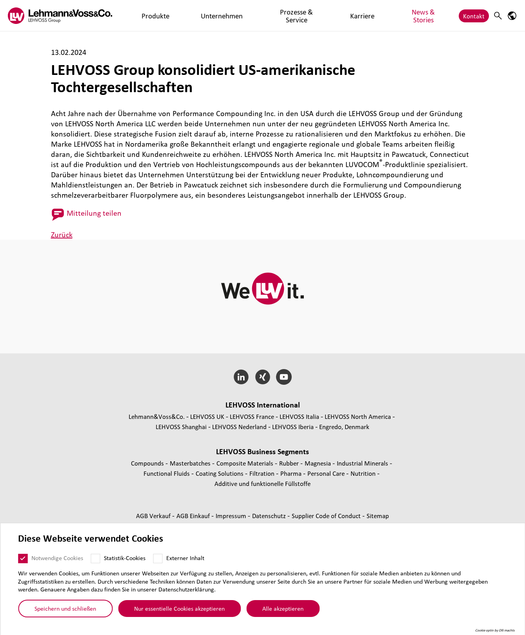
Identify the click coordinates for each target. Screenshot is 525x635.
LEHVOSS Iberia (293, 426)
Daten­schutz (269, 515)
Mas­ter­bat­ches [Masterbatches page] (191, 463)
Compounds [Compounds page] (148, 463)
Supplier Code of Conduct (327, 515)
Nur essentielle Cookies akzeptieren (179, 608)
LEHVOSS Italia (299, 416)
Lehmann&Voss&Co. (157, 416)
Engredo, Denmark (344, 426)
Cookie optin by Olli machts (495, 630)
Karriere (281, 15)
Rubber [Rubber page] (289, 463)
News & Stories (321, 15)
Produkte (142, 15)
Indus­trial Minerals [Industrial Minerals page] (363, 463)
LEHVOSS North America (358, 416)
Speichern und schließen (65, 608)
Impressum (232, 515)
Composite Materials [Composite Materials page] (245, 463)
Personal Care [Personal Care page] (326, 473)
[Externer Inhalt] (157, 558)
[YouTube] (284, 377)
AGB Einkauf (193, 515)
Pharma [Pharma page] (291, 473)
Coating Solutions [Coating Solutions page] (220, 473)
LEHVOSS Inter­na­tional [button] (262, 404)
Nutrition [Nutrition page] (364, 473)
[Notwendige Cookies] (22, 558)
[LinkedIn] (241, 377)
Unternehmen (183, 15)
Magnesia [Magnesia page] (318, 463)
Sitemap (378, 515)
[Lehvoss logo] (60, 15)
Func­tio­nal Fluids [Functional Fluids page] (167, 473)
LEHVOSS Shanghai (181, 426)
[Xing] (262, 377)
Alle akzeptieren (282, 608)
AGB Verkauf (154, 515)
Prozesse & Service (236, 15)
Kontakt (474, 15)
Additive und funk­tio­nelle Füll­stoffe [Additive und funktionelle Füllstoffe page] (262, 483)
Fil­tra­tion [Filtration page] (262, 473)
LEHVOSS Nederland (239, 426)
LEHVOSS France (252, 416)
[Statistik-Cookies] (95, 558)
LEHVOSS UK (207, 416)
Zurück (62, 234)
